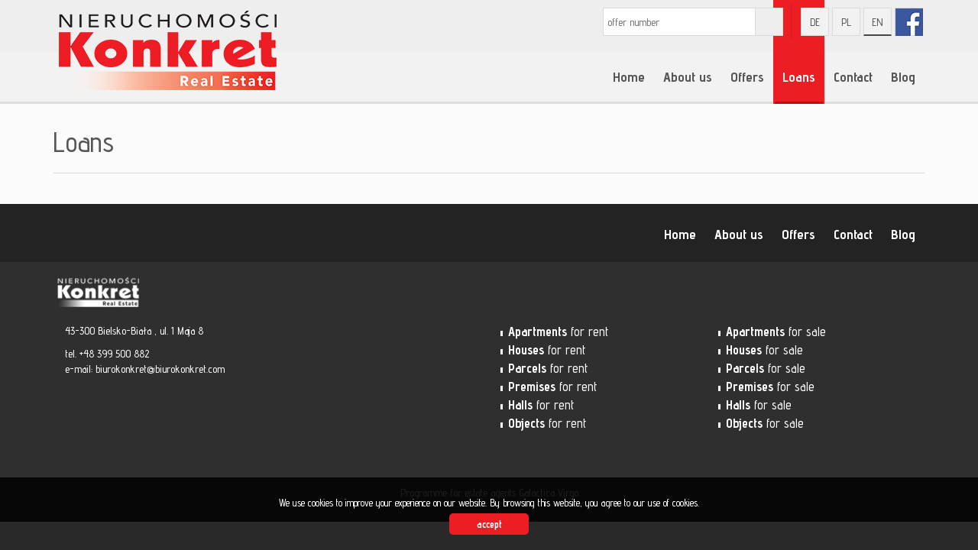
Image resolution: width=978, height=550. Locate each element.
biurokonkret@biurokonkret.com (160, 369)
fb (909, 22)
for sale (776, 331)
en (877, 22)
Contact (853, 76)
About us (687, 76)
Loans (798, 76)
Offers (747, 76)
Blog (903, 76)
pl (846, 22)
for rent (558, 331)
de (815, 22)
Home (629, 76)
